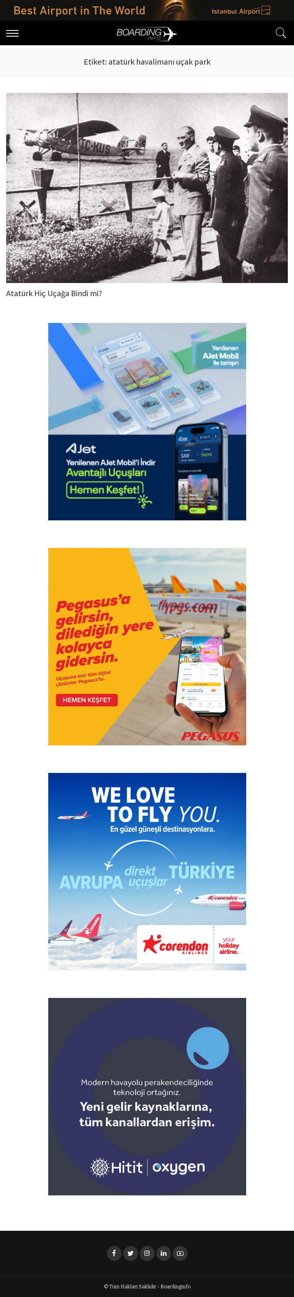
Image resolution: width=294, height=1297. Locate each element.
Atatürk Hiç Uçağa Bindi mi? (54, 294)
